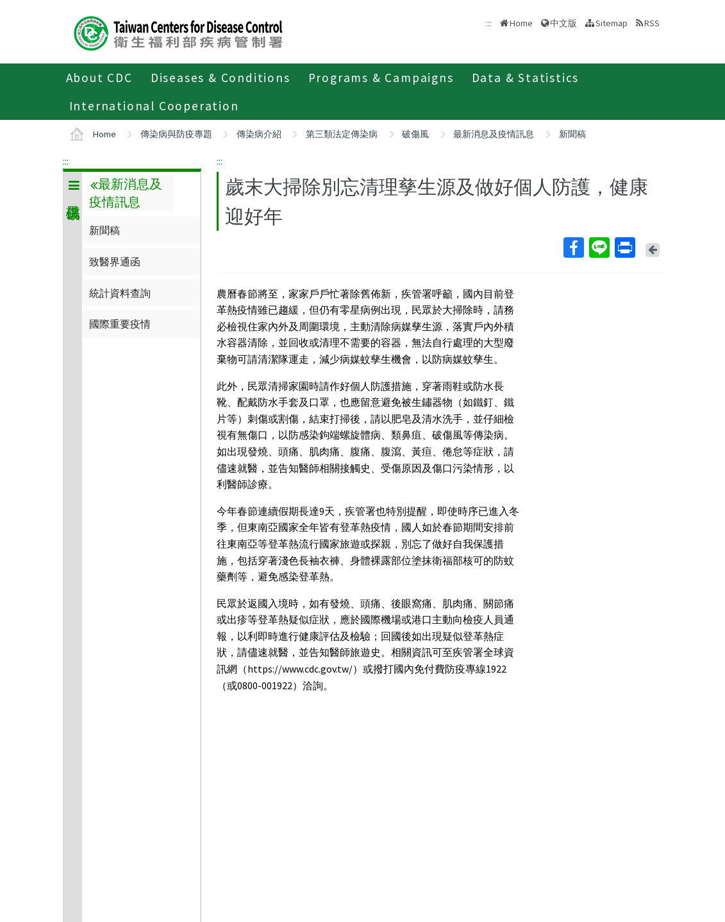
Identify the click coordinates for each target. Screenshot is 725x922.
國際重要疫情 (120, 323)
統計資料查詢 (120, 293)
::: (66, 161)
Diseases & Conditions (220, 77)
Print (624, 247)
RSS (652, 23)
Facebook (573, 247)
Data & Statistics (525, 77)
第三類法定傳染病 (342, 134)
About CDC (99, 77)
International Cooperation (154, 105)
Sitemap (612, 23)
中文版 (563, 23)
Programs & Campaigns (381, 77)
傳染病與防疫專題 (176, 134)
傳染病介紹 (259, 134)
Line (599, 247)
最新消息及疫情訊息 (493, 134)
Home (521, 23)
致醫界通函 (114, 261)
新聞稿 (572, 134)
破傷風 (415, 134)
